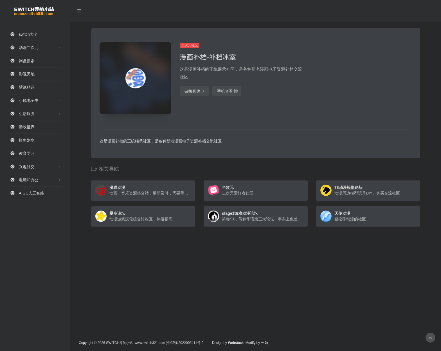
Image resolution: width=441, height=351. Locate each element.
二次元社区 (189, 45)
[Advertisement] (362, 81)
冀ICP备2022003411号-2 (184, 343)
